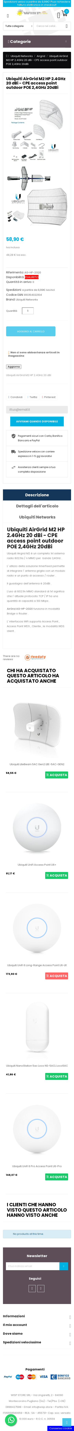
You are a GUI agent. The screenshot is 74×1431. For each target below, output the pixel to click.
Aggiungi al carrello (30, 331)
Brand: (10, 299)
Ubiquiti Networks (27, 299)
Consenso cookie (60, 1428)
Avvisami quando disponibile (37, 421)
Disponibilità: (15, 277)
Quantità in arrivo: (19, 281)
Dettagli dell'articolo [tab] (37, 506)
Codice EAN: (14, 294)
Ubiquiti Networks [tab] (37, 517)
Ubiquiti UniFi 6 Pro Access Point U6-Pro (37, 1166)
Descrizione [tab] (37, 495)
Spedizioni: (14, 289)
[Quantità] (28, 310)
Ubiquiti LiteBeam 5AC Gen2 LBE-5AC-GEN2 (37, 764)
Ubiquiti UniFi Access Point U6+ (37, 865)
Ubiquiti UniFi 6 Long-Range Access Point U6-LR (37, 965)
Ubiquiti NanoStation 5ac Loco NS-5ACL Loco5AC (37, 1066)
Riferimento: (15, 272)
